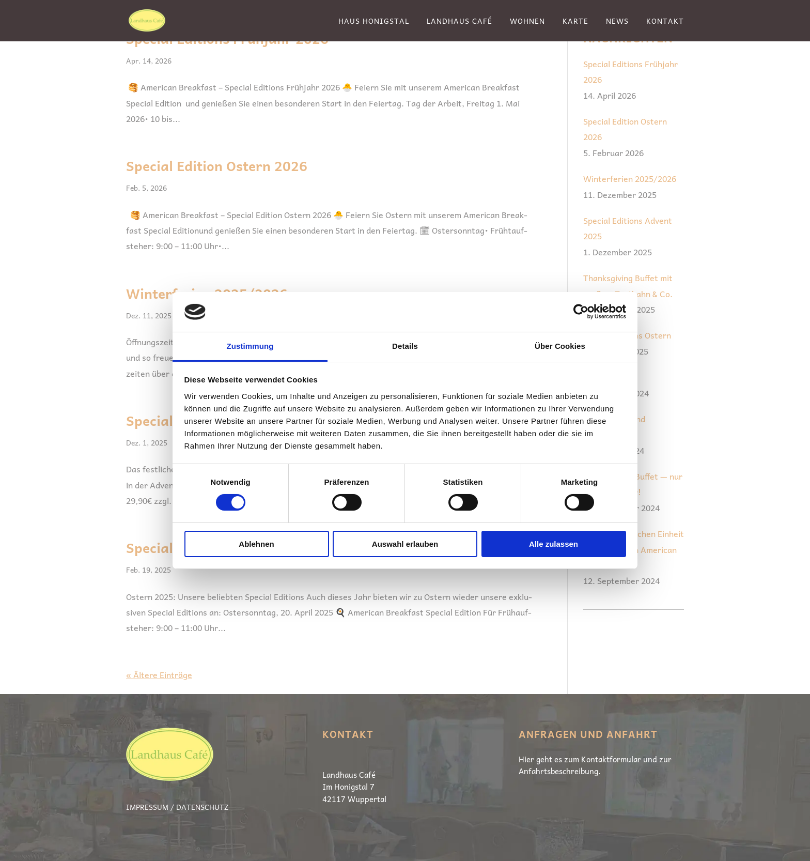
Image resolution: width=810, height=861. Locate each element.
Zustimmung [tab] (250, 346)
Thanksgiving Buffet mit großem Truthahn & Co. (628, 285)
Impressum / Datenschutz (177, 806)
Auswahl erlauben (405, 544)
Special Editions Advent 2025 (627, 227)
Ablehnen (256, 544)
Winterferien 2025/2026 (629, 178)
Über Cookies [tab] (560, 346)
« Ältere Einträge (159, 674)
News (617, 21)
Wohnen (527, 21)
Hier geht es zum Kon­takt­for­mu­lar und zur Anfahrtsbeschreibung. (595, 765)
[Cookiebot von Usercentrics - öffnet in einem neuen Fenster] (581, 311)
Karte (575, 21)
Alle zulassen (553, 544)
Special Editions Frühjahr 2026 (630, 71)
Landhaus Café (459, 21)
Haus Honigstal (373, 21)
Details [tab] (405, 346)
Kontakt (665, 21)
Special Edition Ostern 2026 (216, 165)
